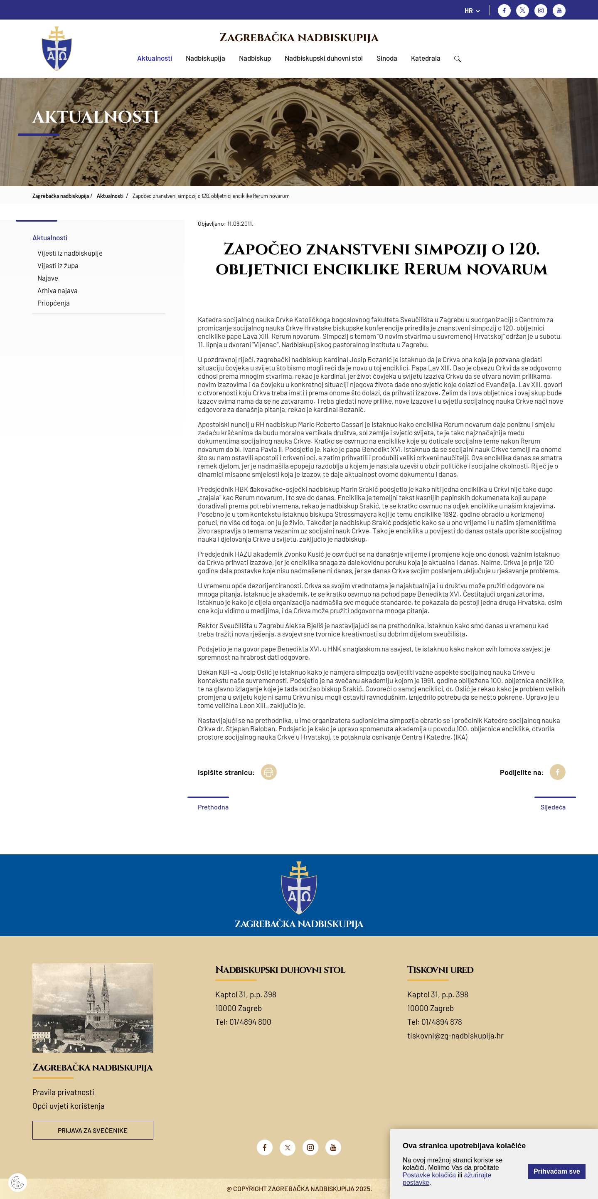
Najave (47, 278)
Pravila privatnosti (63, 1092)
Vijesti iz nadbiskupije (70, 253)
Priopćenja (53, 303)
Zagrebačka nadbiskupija (299, 37)
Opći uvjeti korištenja (68, 1105)
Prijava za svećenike (93, 1130)
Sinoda (387, 58)
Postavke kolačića (429, 1175)
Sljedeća (553, 807)
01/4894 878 (441, 1021)
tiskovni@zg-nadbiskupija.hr (455, 1035)
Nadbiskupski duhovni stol (324, 58)
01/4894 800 (250, 1021)
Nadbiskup (255, 58)
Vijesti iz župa (58, 265)
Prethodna (213, 807)
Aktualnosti (154, 58)
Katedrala (426, 58)
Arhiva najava (57, 290)
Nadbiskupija (205, 58)
